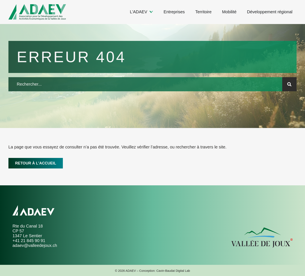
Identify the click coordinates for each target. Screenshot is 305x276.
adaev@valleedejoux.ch (34, 245)
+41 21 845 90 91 (28, 240)
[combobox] (145, 84)
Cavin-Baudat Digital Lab (173, 270)
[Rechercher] (289, 84)
